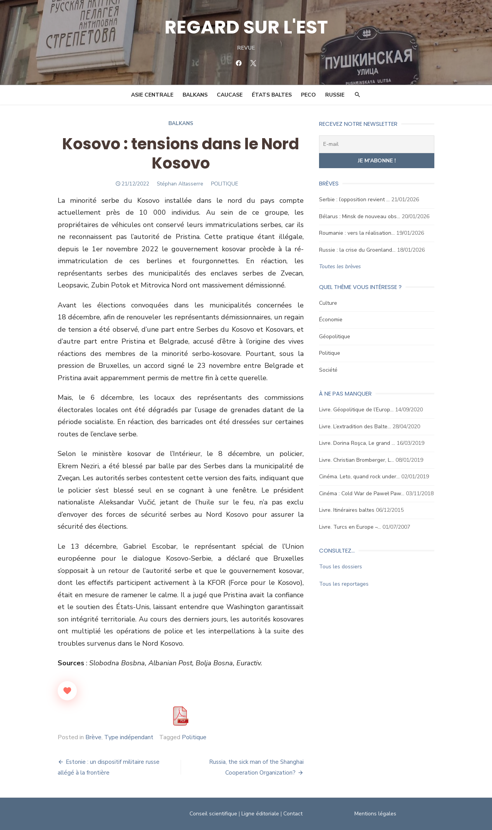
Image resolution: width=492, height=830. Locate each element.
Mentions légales (375, 813)
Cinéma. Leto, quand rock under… (359, 476)
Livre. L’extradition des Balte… (355, 426)
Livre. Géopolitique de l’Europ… (356, 409)
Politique (194, 737)
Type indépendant (128, 737)
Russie (334, 95)
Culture (328, 303)
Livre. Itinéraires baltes (346, 510)
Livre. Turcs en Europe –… (350, 527)
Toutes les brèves (340, 266)
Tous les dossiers (340, 566)
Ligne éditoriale (260, 813)
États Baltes (272, 95)
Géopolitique (334, 336)
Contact (293, 813)
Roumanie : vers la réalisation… (357, 233)
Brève (93, 737)
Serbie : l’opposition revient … (354, 199)
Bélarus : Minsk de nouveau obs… (359, 216)
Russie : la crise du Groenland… (357, 250)
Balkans (195, 95)
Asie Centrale (152, 95)
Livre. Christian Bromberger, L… (356, 460)
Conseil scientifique (213, 813)
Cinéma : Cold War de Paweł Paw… (361, 493)
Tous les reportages (344, 584)
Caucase (230, 95)
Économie (330, 319)
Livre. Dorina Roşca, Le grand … (357, 443)
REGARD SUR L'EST (246, 27)
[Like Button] (67, 690)
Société (328, 370)
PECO (308, 95)
